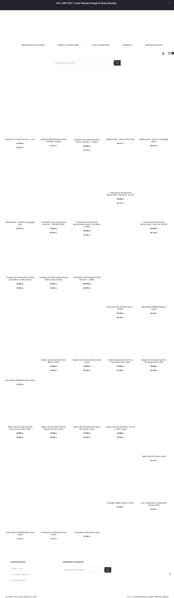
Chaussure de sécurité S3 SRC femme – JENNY (87, 278)
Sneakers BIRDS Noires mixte (120, 503)
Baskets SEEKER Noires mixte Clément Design (54, 140)
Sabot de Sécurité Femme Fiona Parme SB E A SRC (20, 428)
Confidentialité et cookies (143, 597)
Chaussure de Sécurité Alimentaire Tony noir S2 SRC (154, 223)
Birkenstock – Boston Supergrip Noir (20, 223)
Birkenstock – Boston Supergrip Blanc (154, 140)
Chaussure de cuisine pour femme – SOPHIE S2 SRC (53, 223)
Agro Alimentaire (101, 45)
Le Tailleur (9, 597)
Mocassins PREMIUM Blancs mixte (154, 308)
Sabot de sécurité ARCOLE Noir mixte (87, 361)
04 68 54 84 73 (17, 569)
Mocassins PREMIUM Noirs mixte (20, 380)
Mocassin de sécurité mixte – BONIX (120, 308)
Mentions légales (162, 597)
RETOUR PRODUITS (19, 580)
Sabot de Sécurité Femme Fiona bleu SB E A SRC (120, 361)
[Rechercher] (117, 63)
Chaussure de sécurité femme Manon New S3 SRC (53, 278)
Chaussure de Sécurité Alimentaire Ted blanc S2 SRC (120, 193)
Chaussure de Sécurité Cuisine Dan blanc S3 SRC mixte (20, 278)
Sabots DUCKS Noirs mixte (154, 456)
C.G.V (129, 597)
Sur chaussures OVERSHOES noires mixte (154, 504)
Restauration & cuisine (34, 45)
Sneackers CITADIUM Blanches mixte (20, 533)
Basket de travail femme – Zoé (20, 139)
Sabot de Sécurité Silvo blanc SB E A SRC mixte (87, 428)
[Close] (171, 2)
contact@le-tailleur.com (20, 575)
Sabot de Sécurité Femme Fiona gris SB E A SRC (154, 361)
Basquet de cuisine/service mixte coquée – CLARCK (87, 140)
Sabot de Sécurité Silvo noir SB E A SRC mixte (120, 428)
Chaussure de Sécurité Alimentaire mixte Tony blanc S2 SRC (87, 224)
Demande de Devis (154, 45)
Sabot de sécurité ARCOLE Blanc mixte (53, 361)
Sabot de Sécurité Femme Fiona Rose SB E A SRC (53, 428)
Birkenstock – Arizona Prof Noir (120, 139)
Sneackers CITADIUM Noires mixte (53, 533)
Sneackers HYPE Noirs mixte (87, 532)
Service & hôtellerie (69, 45)
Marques (128, 45)
